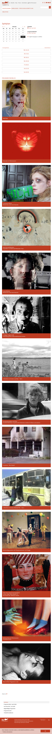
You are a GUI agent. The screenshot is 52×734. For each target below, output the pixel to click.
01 (22, 30)
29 (15, 30)
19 (12, 36)
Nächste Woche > (48, 47)
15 (22, 34)
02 (3, 32)
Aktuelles (12, 2)
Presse (19, 2)
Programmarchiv (7, 710)
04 (9, 32)
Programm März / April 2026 (10, 704)
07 (19, 32)
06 (15, 32)
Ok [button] (45, 731)
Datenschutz (30, 721)
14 (19, 34)
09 (3, 34)
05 (12, 32)
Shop (16, 2)
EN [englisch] (8, 5)
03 (6, 32)
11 (9, 34)
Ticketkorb (4, 5)
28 (12, 30)
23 (3, 39)
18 (9, 36)
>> (24, 26)
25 (3, 30)
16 (3, 36)
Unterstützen (24, 2)
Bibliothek (5, 12)
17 (6, 36)
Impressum (23, 722)
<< (2, 26)
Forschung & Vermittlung (26, 8)
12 (12, 34)
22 (22, 36)
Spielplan (6, 702)
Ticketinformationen (8, 712)
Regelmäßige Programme (9, 708)
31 (6, 41)
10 (6, 34)
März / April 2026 (32, 28)
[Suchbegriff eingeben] (44, 7)
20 (15, 36)
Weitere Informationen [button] (7, 731)
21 (19, 36)
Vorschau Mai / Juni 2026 (9, 706)
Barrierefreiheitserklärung (22, 721)
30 (19, 30)
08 (22, 32)
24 (6, 39)
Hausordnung (17, 722)
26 (6, 30)
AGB (15, 721)
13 (15, 34)
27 (9, 30)
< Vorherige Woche (5, 47)
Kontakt (27, 722)
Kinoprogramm (6, 8)
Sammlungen (14, 8)
